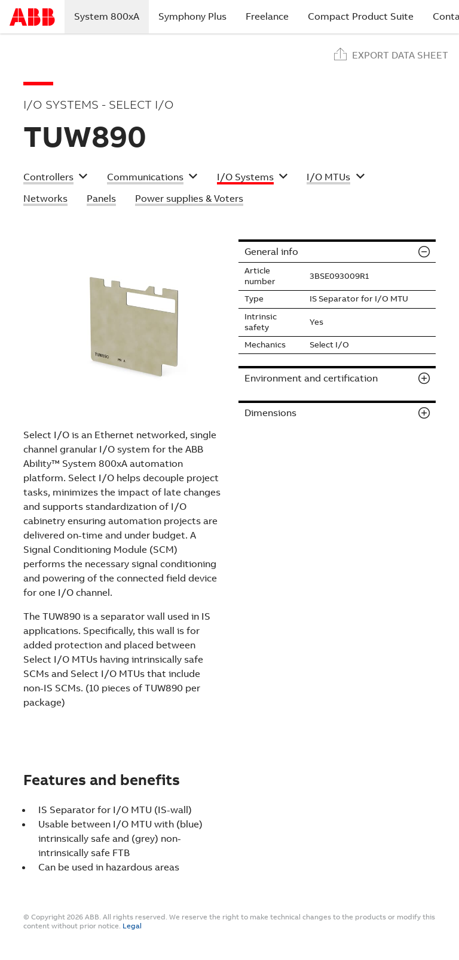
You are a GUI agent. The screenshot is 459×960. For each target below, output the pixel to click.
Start (32, 17)
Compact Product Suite (361, 16)
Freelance (267, 16)
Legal (132, 926)
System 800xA (111, 16)
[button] (55, 178)
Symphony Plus (192, 16)
